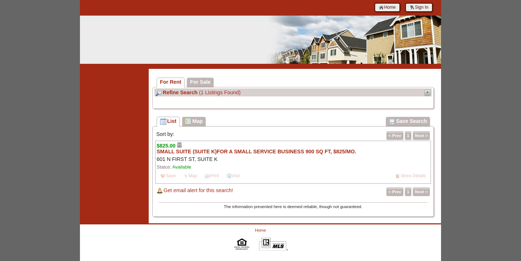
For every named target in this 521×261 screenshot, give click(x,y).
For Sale (200, 82)
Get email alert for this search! (198, 190)
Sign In (419, 7)
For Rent (170, 82)
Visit (236, 175)
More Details (413, 175)
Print (214, 175)
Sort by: (165, 134)
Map (193, 175)
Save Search (408, 121)
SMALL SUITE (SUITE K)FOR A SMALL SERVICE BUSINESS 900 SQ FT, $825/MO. (256, 151)
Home (387, 7)
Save (171, 175)
